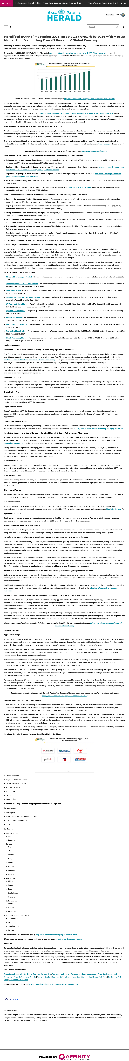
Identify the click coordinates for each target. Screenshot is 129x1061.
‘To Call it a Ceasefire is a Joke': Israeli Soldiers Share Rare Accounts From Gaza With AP (45, 3)
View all (124, 3)
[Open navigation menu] (9, 27)
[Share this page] (123, 27)
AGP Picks (6, 3)
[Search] (100, 27)
